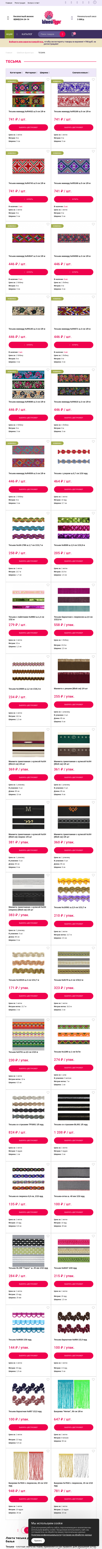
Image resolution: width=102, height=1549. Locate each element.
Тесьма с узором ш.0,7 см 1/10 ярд (71, 473)
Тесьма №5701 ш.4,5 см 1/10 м (23, 1052)
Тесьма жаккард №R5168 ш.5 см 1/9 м (72, 183)
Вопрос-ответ (34, 3)
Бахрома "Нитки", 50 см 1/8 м (68, 1411)
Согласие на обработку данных (77, 1535)
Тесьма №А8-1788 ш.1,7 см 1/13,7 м (26, 545)
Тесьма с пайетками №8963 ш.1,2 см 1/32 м (26, 618)
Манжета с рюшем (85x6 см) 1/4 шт (71, 688)
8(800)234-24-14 (21, 19)
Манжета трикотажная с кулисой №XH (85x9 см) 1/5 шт (72, 762)
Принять (38, 1541)
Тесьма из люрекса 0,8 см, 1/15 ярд (26, 1196)
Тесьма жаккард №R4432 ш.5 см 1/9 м (27, 111)
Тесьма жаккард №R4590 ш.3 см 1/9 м (72, 256)
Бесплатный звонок (23, 16)
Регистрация (20, 3)
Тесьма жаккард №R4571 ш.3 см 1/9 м (72, 329)
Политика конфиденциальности (46, 1535)
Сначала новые (80, 72)
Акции (9, 34)
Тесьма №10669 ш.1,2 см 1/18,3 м (25, 689)
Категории (16, 72)
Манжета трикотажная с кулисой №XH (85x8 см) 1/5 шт (72, 835)
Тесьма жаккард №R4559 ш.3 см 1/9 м (27, 473)
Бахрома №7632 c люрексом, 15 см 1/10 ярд (73, 1484)
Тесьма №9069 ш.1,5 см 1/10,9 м (69, 545)
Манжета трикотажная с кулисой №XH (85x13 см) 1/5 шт (27, 762)
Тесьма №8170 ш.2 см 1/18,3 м (68, 980)
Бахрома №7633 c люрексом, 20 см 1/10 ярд (28, 1484)
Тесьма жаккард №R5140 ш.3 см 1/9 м (27, 329)
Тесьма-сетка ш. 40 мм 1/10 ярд (69, 1196)
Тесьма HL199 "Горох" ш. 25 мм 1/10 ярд (28, 1268)
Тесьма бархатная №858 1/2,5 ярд (70, 1340)
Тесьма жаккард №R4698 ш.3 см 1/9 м (27, 402)
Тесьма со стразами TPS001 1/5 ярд (26, 1124)
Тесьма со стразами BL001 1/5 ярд (71, 1124)
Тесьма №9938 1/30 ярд (20, 1340)
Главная (9, 3)
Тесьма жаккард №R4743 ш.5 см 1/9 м (27, 183)
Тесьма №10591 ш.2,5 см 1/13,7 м (70, 907)
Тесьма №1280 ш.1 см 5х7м (67, 1052)
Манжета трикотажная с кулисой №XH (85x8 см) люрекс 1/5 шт (27, 835)
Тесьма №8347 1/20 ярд (65, 1268)
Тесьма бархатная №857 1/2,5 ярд (25, 1411)
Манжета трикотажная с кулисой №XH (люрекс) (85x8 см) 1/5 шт (27, 908)
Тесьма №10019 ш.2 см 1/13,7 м (24, 980)
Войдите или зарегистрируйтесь (26, 42)
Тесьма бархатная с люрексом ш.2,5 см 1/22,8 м (73, 618)
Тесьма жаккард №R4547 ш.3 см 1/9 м (27, 256)
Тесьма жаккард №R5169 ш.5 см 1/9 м (72, 111)
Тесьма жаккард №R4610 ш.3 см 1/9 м (72, 402)
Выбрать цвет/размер (28, 127)
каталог (24, 34)
